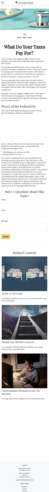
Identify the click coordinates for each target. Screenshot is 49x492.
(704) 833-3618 (26, 468)
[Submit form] (5, 236)
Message (4, 221)
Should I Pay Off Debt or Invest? (18, 342)
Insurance (24, 490)
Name (3, 200)
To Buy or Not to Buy (12, 293)
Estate (24, 488)
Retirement (24, 486)
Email (3, 210)
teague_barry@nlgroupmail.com (24, 480)
